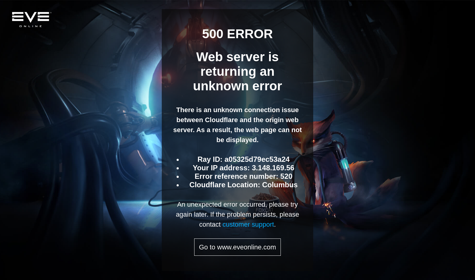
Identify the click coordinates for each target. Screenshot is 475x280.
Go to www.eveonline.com (237, 247)
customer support (248, 224)
